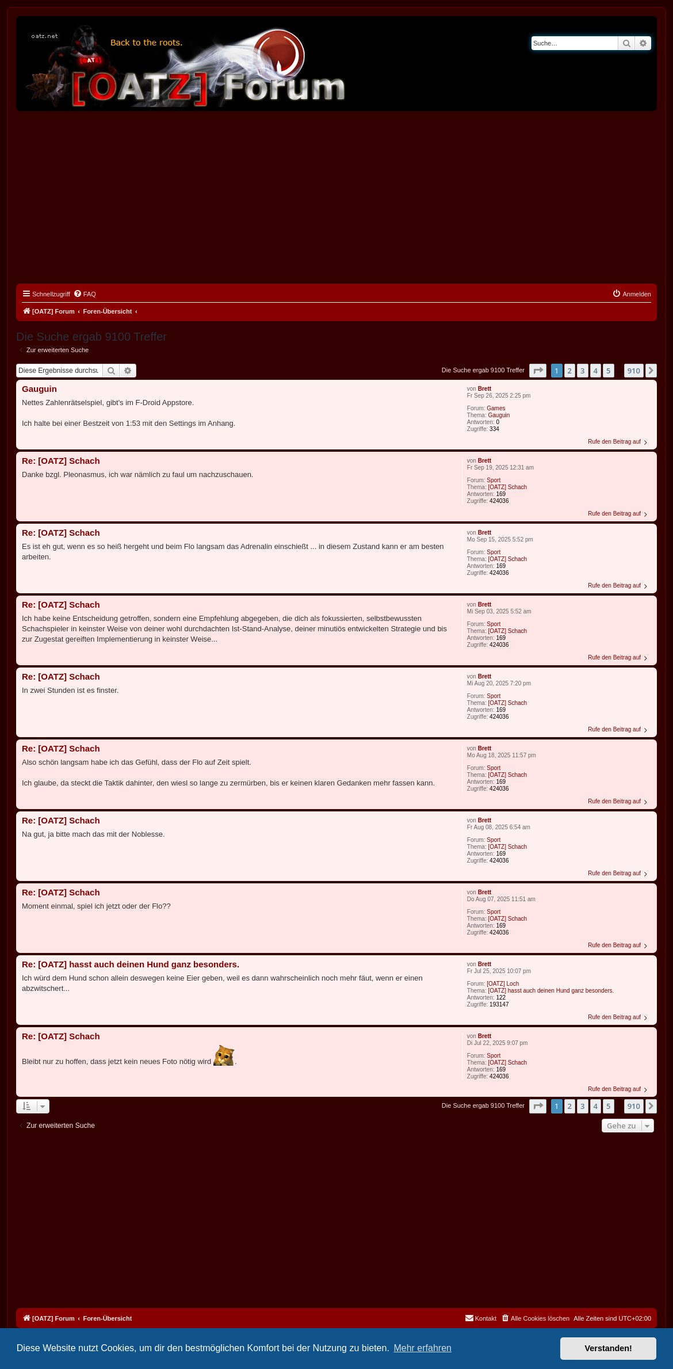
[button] (537, 370)
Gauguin (499, 415)
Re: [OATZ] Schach (61, 461)
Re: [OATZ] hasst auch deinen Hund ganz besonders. (130, 964)
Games (496, 408)
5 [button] (608, 370)
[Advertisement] (336, 197)
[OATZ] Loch (503, 984)
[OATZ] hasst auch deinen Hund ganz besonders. (551, 990)
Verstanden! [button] (608, 1348)
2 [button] (570, 370)
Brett (484, 389)
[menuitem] (84, 294)
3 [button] (582, 370)
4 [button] (596, 370)
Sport (493, 480)
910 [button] (634, 370)
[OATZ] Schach (507, 487)
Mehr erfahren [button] (422, 1348)
